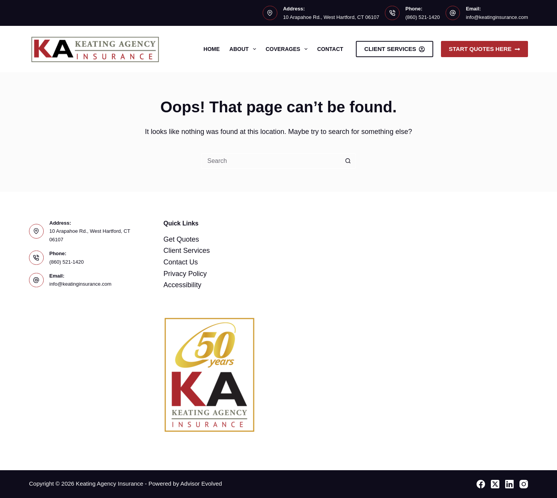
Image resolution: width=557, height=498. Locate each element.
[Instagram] (523, 484)
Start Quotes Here (484, 49)
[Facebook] (481, 484)
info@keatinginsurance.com (497, 17)
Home (211, 49)
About (244, 49)
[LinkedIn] (509, 484)
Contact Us (181, 262)
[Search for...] (270, 161)
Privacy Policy (185, 274)
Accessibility (183, 285)
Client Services (394, 49)
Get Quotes (181, 239)
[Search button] (348, 161)
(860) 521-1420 (422, 17)
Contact (330, 49)
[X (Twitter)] (495, 484)
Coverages (288, 49)
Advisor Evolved (201, 483)
